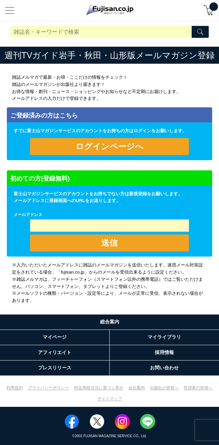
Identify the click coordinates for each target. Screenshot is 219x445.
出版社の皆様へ (164, 387)
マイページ (55, 337)
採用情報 (164, 352)
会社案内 (136, 387)
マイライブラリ (164, 337)
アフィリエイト (54, 352)
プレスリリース (54, 367)
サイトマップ (109, 398)
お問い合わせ (164, 367)
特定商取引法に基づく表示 (98, 387)
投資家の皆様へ (198, 387)
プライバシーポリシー (48, 387)
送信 (109, 242)
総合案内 (109, 321)
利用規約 (14, 387)
